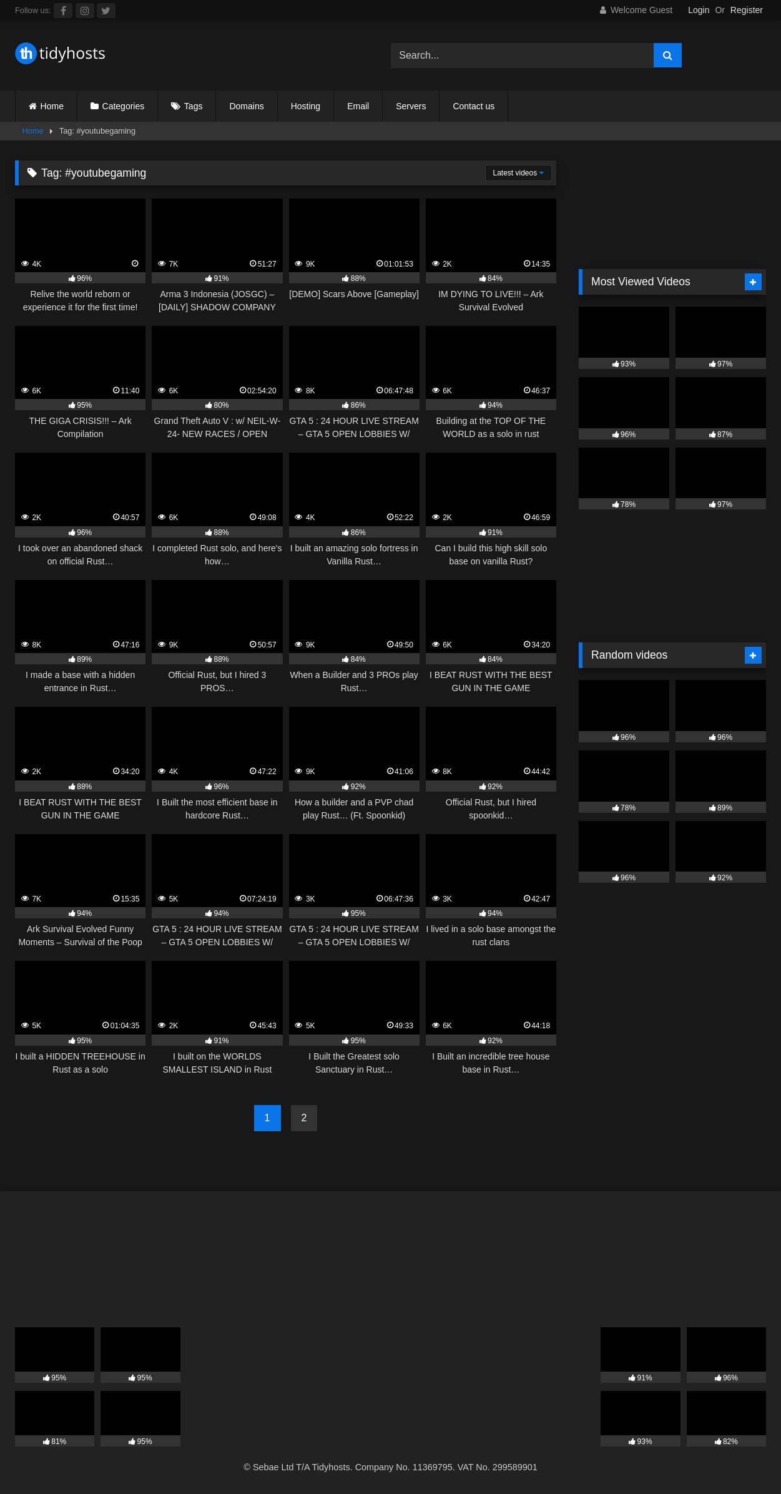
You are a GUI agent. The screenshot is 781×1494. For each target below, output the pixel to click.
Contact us (473, 106)
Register (746, 10)
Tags (193, 106)
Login (698, 10)
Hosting (305, 106)
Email (358, 106)
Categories (123, 106)
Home (52, 106)
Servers (411, 106)
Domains (246, 106)
